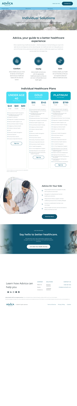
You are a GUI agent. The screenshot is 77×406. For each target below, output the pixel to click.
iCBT (9, 130)
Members (50, 8)
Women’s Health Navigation (15, 132)
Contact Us (40, 289)
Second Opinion (12, 134)
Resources (72, 8)
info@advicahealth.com (65, 287)
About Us (28, 8)
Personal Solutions (48, 285)
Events (38, 287)
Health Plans (5, 8)
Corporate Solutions (48, 289)
